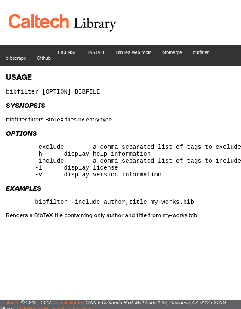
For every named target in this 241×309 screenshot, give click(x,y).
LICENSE (67, 52)
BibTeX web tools (133, 52)
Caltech (10, 303)
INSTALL (96, 52)
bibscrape (16, 58)
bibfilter (201, 52)
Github (44, 58)
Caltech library (68, 303)
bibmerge (172, 52)
